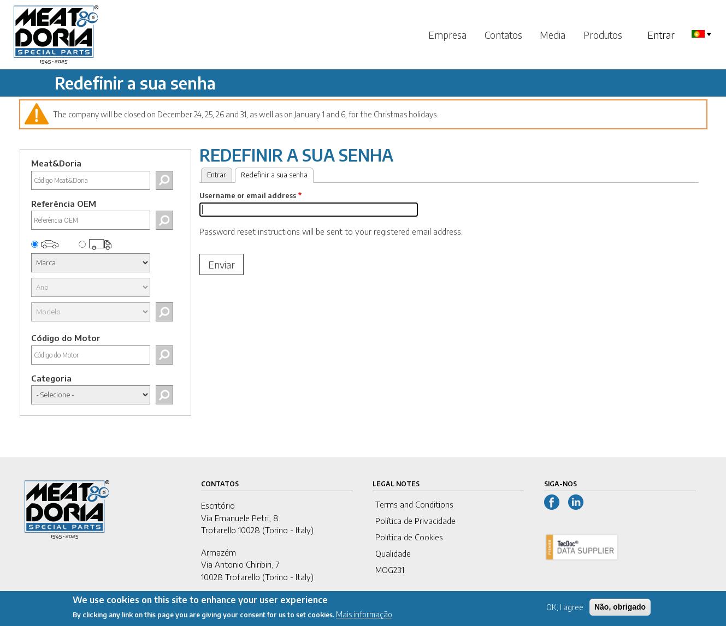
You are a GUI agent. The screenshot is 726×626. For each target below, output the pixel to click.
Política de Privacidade (415, 521)
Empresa (447, 34)
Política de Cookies (409, 537)
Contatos (503, 34)
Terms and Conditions (414, 504)
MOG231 (389, 570)
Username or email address (247, 195)
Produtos (602, 34)
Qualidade (393, 553)
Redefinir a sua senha (277, 173)
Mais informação (364, 617)
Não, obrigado (620, 610)
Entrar (661, 34)
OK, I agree (564, 610)
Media (552, 34)
